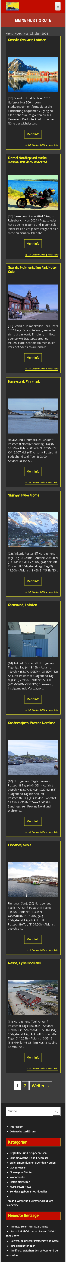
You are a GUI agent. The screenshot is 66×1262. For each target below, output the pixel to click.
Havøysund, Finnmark (24, 382)
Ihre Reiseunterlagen (23, 1245)
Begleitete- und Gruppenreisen (28, 1153)
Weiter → (41, 1085)
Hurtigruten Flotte (20, 1186)
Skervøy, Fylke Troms (23, 495)
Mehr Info (33, 134)
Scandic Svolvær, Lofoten (27, 40)
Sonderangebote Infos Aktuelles (28, 1191)
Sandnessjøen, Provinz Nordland (31, 723)
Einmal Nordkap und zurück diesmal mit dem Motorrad (27, 160)
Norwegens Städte (21, 1172)
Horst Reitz (53, 145)
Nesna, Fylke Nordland (24, 963)
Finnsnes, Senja (19, 845)
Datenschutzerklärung (23, 1131)
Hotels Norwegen (20, 1182)
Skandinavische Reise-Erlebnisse (29, 1158)
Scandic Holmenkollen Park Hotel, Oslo (32, 270)
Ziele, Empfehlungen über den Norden (33, 1162)
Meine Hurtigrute (33, 21)
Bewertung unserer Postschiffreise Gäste (35, 1241)
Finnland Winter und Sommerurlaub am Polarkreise (29, 1203)
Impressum (16, 1126)
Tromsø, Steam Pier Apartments (29, 1226)
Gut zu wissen (18, 1167)
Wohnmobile (17, 1177)
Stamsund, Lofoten (22, 605)
